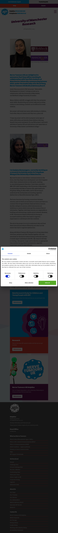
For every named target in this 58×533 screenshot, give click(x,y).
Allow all (47, 282)
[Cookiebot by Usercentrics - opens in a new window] (49, 249)
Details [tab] (29, 253)
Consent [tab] (10, 253)
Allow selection (29, 282)
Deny (10, 282)
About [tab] (48, 253)
